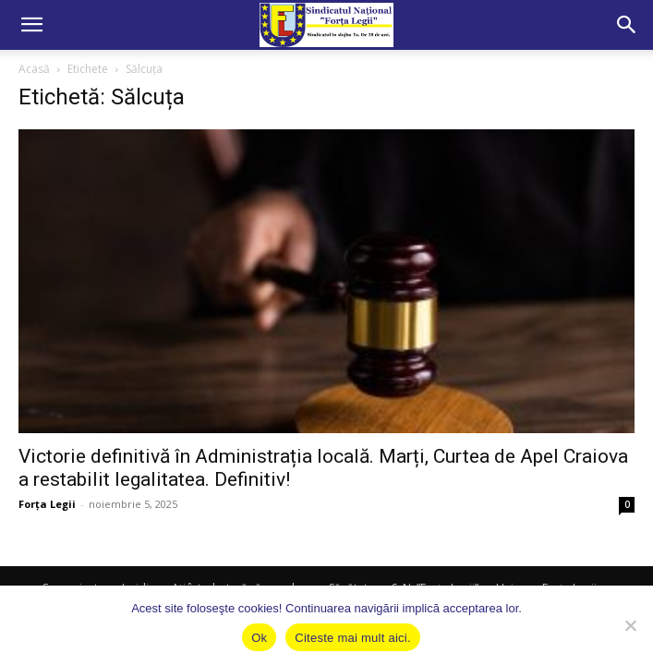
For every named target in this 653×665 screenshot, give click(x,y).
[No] (630, 625)
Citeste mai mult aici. (352, 638)
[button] (31, 25)
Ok (259, 638)
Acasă (34, 69)
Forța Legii (47, 504)
